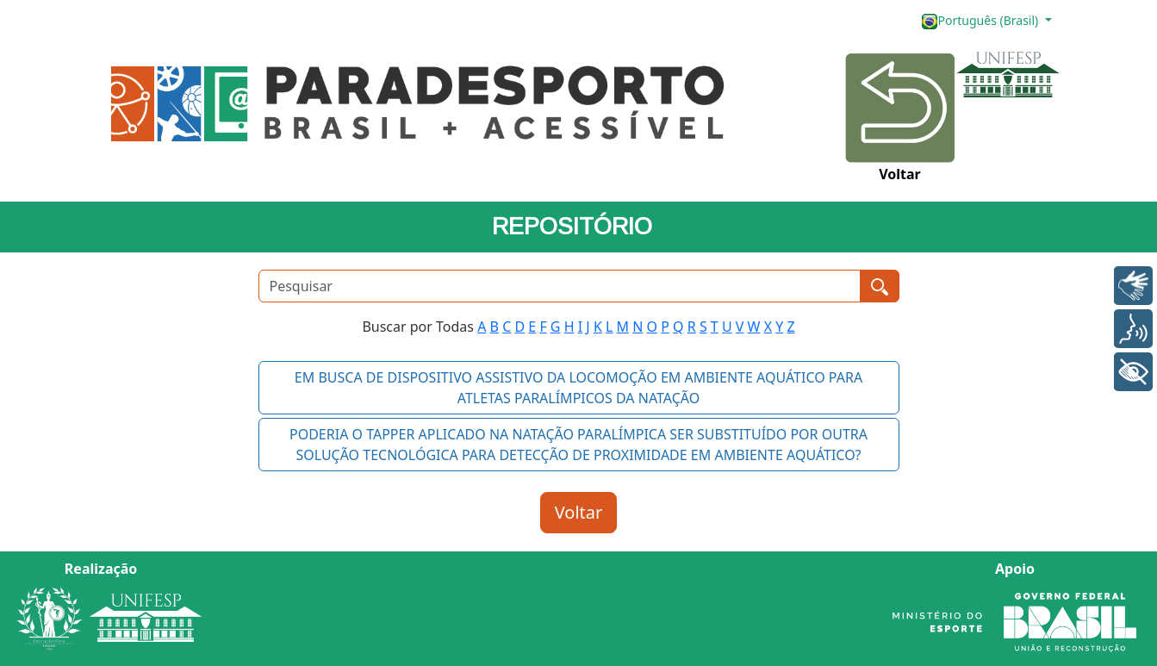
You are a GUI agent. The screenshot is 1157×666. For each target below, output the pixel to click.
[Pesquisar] (559, 286)
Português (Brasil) (981, 21)
